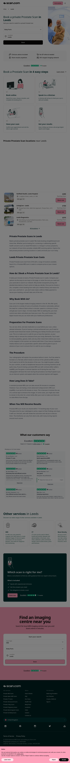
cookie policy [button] (20, 754)
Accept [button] (64, 759)
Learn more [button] (7, 759)
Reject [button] (54, 759)
